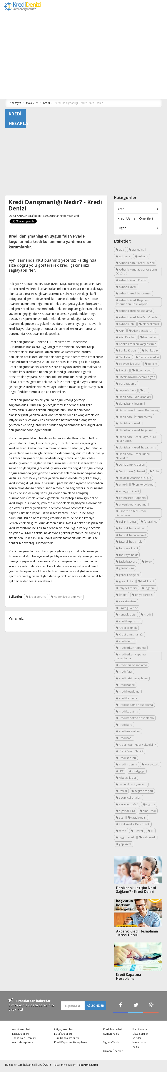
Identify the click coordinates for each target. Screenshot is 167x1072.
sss (120, 817)
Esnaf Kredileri (63, 1034)
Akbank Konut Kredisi (131, 280)
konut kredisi (126, 614)
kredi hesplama (128, 691)
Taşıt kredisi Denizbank (133, 824)
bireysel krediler (128, 364)
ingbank (148, 588)
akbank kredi (126, 287)
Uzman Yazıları (112, 1034)
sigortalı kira (125, 811)
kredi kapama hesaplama (134, 705)
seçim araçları (142, 791)
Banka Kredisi (126, 350)
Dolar (155, 471)
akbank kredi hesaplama (134, 311)
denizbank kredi (128, 423)
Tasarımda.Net (87, 1065)
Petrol (121, 791)
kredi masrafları (128, 731)
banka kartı (149, 337)
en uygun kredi (127, 491)
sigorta (149, 804)
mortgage (137, 771)
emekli (122, 484)
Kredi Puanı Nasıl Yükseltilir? (136, 745)
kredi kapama (126, 698)
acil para (123, 256)
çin (143, 390)
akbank (141, 256)
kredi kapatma (127, 711)
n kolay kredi (126, 778)
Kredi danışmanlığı (129, 634)
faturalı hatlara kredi (131, 528)
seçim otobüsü (127, 804)
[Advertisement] (83, 163)
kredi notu (124, 738)
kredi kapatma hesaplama (135, 718)
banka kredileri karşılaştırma (136, 344)
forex (147, 561)
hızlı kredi (146, 581)
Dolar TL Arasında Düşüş (133, 478)
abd (120, 249)
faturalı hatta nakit (129, 541)
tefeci (121, 831)
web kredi (147, 837)
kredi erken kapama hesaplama (131, 656)
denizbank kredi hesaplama (136, 447)
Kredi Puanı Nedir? (129, 751)
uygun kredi (125, 837)
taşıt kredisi (137, 817)
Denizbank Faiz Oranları (133, 397)
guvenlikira (125, 581)
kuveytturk (150, 764)
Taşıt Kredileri (20, 1034)
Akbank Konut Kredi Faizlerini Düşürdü (136, 272)
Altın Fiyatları (125, 337)
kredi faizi (124, 671)
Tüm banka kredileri (66, 1038)
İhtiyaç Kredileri (63, 1029)
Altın (120, 331)
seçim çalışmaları (128, 797)
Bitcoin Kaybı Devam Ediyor (135, 377)
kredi (146, 614)
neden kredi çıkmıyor (66, 597)
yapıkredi (123, 844)
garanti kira (125, 568)
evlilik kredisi (126, 522)
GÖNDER (95, 1005)
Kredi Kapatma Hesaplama (70, 1042)
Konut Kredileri (21, 1029)
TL (151, 831)
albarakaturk (149, 324)
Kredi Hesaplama (22, 1042)
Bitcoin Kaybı (142, 370)
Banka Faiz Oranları (24, 1038)
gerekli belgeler (127, 575)
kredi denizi (125, 641)
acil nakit (136, 249)
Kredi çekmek (126, 628)
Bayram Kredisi (147, 357)
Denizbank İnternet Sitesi (134, 417)
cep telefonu (126, 390)
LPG (120, 771)
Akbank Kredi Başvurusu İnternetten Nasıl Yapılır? (133, 302)
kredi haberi (125, 685)
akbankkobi (125, 324)
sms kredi (148, 811)
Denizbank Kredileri (130, 464)
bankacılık (150, 350)
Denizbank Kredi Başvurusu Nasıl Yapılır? (136, 439)
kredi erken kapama (131, 648)
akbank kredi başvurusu (133, 293)
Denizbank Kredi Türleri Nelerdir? (133, 456)
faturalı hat (149, 522)
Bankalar (123, 357)
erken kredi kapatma (131, 504)
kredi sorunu (36, 597)
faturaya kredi (127, 548)
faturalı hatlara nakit (131, 535)
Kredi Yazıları (140, 1029)
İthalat (121, 595)
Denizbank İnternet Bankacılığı (137, 410)
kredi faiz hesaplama (131, 665)
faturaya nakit (127, 555)
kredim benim (126, 764)
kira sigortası (126, 601)
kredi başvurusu (128, 621)
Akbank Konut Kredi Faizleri (135, 263)
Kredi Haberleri (112, 1029)
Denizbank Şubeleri (130, 471)
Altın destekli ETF (141, 331)
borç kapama (126, 384)
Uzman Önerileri (113, 1051)
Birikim (151, 364)
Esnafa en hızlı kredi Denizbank (131, 513)
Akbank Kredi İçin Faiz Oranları (137, 317)
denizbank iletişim (129, 403)
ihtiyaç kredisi (126, 588)
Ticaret (137, 831)
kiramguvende (127, 608)
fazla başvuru (126, 561)
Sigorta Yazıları (112, 1042)
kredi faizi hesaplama (132, 678)
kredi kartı (124, 725)
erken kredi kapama (131, 498)
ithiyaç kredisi (142, 595)
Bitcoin (122, 370)
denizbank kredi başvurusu (135, 430)
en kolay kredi (143, 484)
